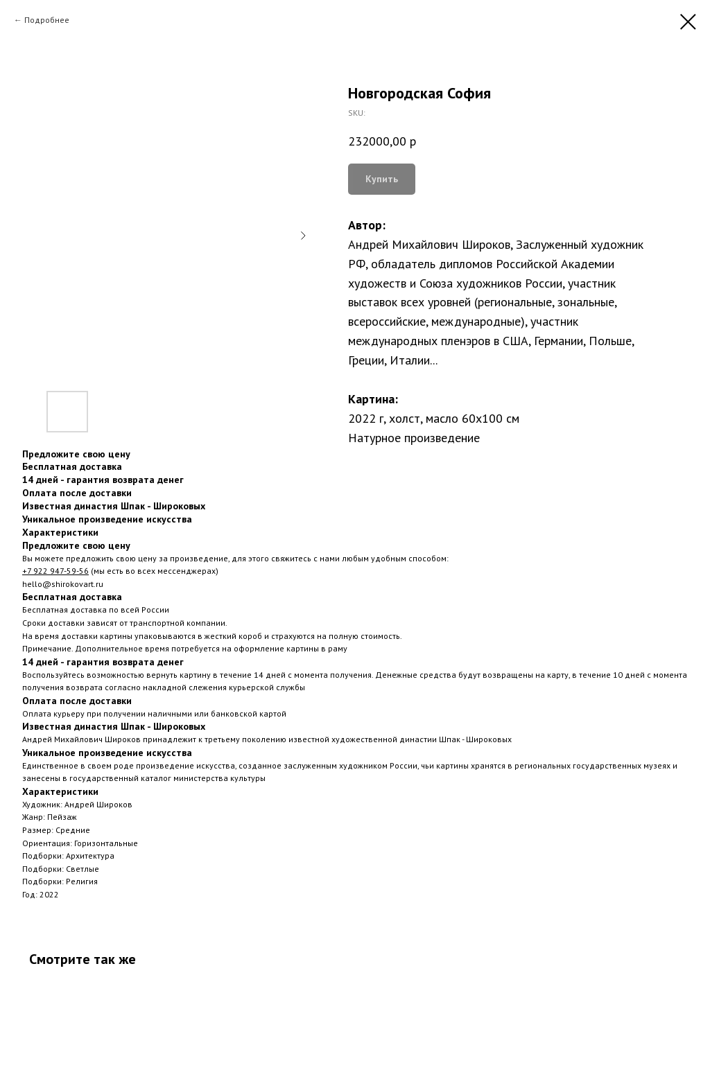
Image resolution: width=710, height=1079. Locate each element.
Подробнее (46, 20)
